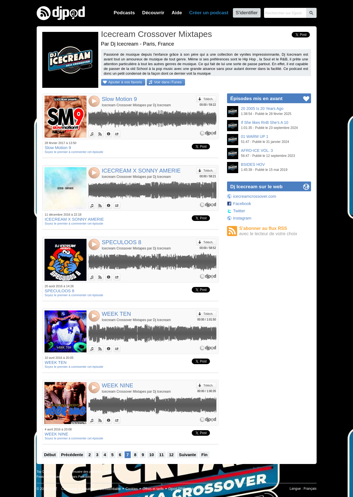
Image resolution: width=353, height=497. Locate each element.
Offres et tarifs (152, 489)
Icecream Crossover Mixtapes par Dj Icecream (136, 105)
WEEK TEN (116, 314)
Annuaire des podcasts (86, 471)
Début (50, 455)
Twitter (239, 211)
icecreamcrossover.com (254, 196)
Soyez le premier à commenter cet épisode (74, 152)
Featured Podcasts (49, 476)
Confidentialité (110, 489)
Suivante (187, 455)
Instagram (242, 218)
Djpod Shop (112, 471)
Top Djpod (44, 471)
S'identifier (247, 12)
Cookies (132, 489)
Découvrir (153, 12)
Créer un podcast (208, 12)
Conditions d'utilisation (78, 489)
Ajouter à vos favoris (125, 82)
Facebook (242, 203)
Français (309, 489)
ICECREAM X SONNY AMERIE (141, 171)
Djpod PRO (177, 489)
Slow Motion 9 (119, 99)
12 (171, 455)
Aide (177, 12)
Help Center (199, 489)
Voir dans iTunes (168, 82)
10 (151, 455)
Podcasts (124, 12)
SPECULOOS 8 (121, 242)
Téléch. (208, 99)
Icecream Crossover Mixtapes (156, 34)
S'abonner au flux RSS (275, 231)
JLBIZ (52, 489)
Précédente (72, 455)
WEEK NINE (117, 385)
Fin (204, 455)
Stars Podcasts (80, 476)
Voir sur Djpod (103, 134)
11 (161, 455)
